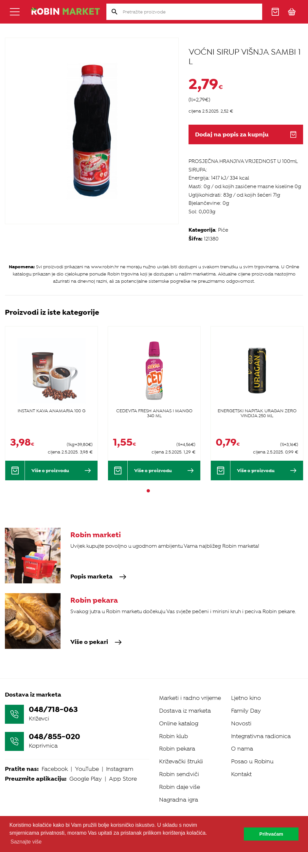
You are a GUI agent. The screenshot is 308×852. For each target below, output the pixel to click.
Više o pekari (96, 642)
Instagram (119, 769)
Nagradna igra (178, 799)
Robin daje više (179, 787)
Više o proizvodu (61, 470)
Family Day (246, 710)
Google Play (85, 778)
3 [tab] (160, 490)
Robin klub (173, 736)
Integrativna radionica (261, 736)
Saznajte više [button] (26, 841)
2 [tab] (154, 490)
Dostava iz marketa (185, 710)
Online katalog (178, 723)
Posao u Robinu (252, 761)
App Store (123, 778)
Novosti (241, 723)
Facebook (55, 769)
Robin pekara (177, 748)
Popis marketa (98, 577)
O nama (242, 748)
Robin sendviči (179, 774)
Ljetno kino (246, 698)
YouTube (87, 769)
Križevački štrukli (181, 761)
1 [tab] (148, 490)
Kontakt (241, 774)
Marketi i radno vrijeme (190, 698)
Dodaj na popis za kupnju (246, 134)
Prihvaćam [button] (271, 834)
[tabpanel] (51, 403)
